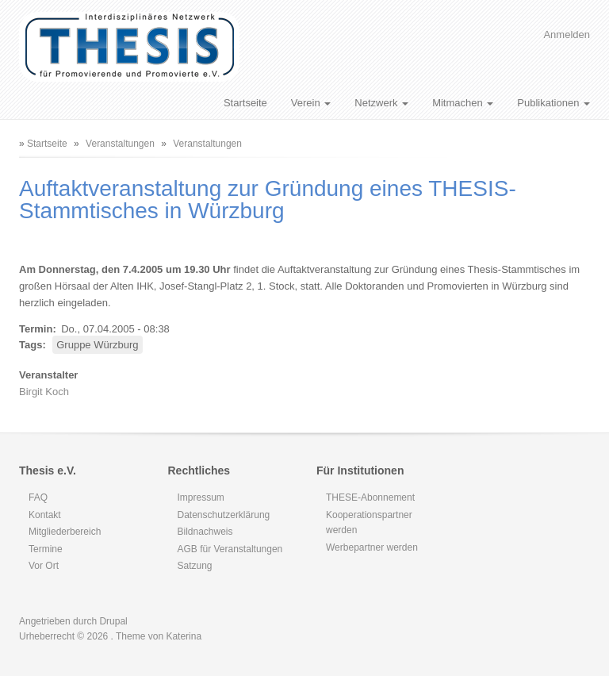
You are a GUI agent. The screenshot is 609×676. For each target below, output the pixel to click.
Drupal (113, 621)
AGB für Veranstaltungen (230, 549)
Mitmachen (462, 103)
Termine (46, 549)
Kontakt (45, 514)
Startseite (245, 103)
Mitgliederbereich (65, 531)
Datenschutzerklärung (224, 514)
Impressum (201, 497)
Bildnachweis (205, 531)
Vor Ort (44, 565)
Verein (311, 103)
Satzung (195, 565)
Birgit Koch (44, 392)
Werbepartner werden (372, 547)
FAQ (38, 497)
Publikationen (553, 103)
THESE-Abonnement (370, 497)
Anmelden (566, 34)
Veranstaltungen (120, 143)
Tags (30, 345)
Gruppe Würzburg (97, 345)
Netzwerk (381, 103)
